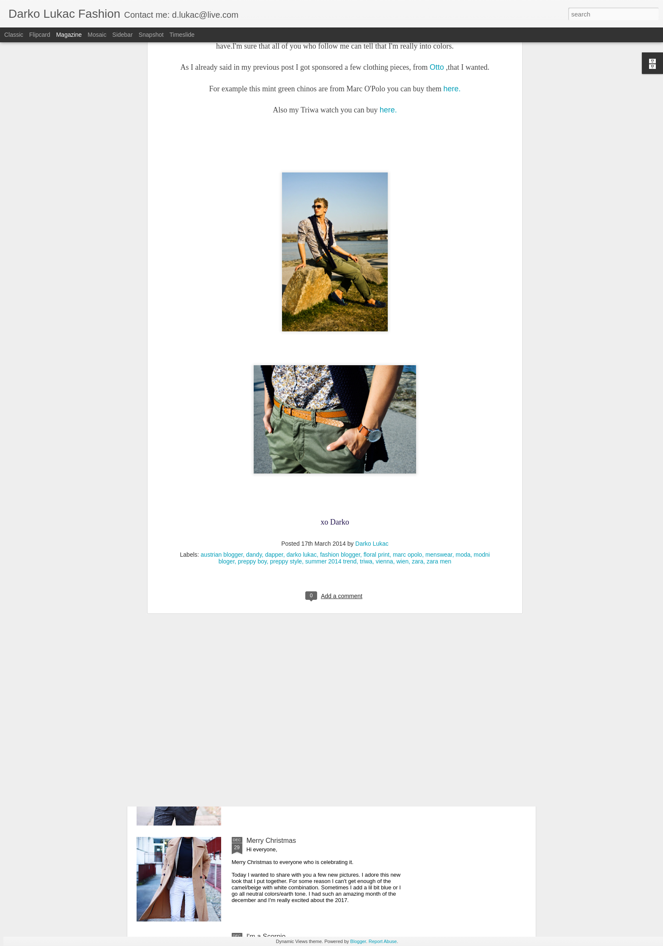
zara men (439, 420)
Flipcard (39, 34)
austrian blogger (222, 413)
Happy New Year (272, 744)
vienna (384, 420)
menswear (438, 413)
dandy (254, 413)
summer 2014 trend (330, 420)
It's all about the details (281, 648)
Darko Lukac (372, 402)
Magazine (69, 34)
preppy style (286, 420)
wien (402, 420)
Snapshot (151, 34)
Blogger (358, 941)
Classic (13, 34)
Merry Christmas (271, 840)
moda (463, 413)
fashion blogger (340, 413)
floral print (376, 413)
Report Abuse (383, 941)
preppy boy (252, 420)
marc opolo (407, 413)
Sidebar (122, 34)
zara (417, 420)
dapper (274, 413)
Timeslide (182, 34)
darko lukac (302, 413)
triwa (366, 420)
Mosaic (97, 34)
